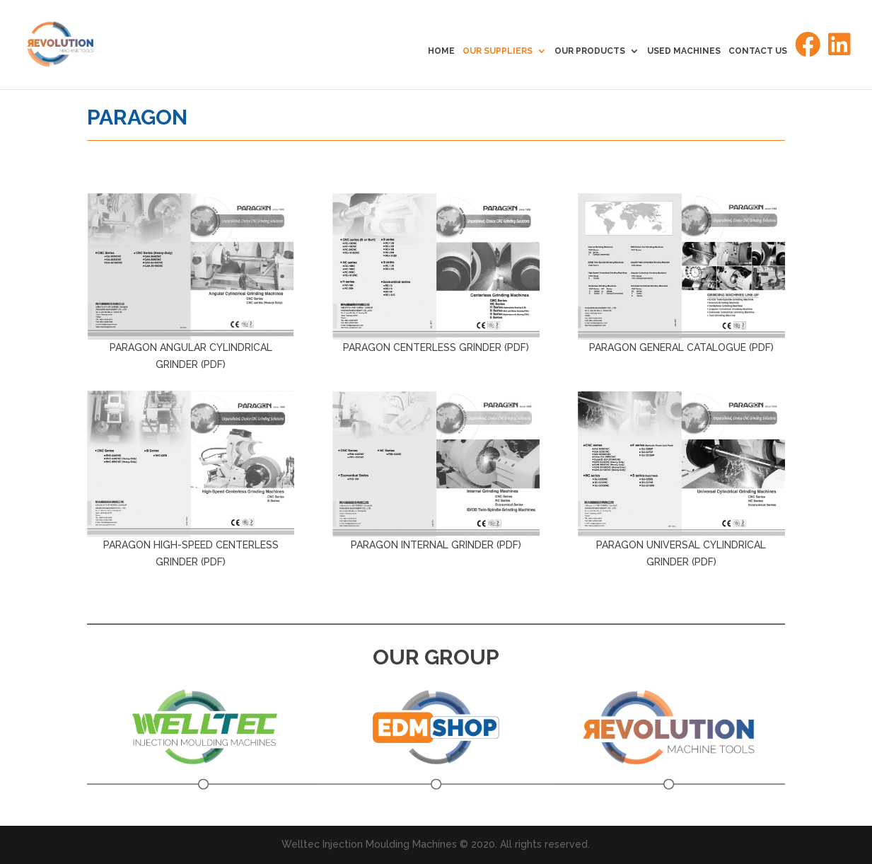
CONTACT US (757, 51)
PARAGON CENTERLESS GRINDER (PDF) (436, 347)
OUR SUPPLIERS (498, 51)
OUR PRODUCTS (589, 51)
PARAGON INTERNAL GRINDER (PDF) (436, 545)
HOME (441, 51)
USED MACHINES (684, 51)
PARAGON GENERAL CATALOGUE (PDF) (681, 347)
